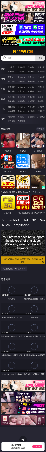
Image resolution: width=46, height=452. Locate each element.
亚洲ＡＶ (11, 77)
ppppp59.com (23, 51)
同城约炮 (11, 117)
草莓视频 (31, 117)
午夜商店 (21, 117)
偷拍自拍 (21, 87)
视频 (3, 79)
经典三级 (21, 91)
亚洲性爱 (11, 87)
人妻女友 (31, 107)
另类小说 (21, 111)
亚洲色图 (21, 97)
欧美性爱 (41, 87)
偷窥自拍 (11, 97)
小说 (3, 108)
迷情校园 (11, 111)
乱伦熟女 (31, 91)
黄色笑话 (31, 111)
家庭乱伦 (21, 107)
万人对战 (31, 67)
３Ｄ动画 (41, 77)
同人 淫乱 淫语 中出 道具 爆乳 (13, 269)
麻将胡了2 (11, 71)
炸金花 (21, 71)
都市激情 (11, 107)
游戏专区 (41, 67)
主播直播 (31, 81)
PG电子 (11, 67)
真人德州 (21, 67)
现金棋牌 (31, 71)
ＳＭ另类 (41, 81)
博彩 (3, 69)
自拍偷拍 (21, 77)
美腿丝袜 (11, 101)
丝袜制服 (21, 81)
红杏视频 (11, 121)
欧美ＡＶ (31, 77)
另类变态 (41, 91)
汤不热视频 (41, 117)
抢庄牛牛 (41, 71)
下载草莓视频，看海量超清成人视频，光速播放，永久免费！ (23, 260)
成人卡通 (31, 87)
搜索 (40, 58)
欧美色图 (31, 97)
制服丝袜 (11, 91)
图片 (3, 98)
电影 (3, 88)
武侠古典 (41, 107)
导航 (3, 118)
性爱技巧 (41, 111)
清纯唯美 (21, 101)
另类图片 (41, 101)
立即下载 (37, 446)
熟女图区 (31, 101)
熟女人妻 (11, 81)
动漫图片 (41, 97)
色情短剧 (21, 121)
